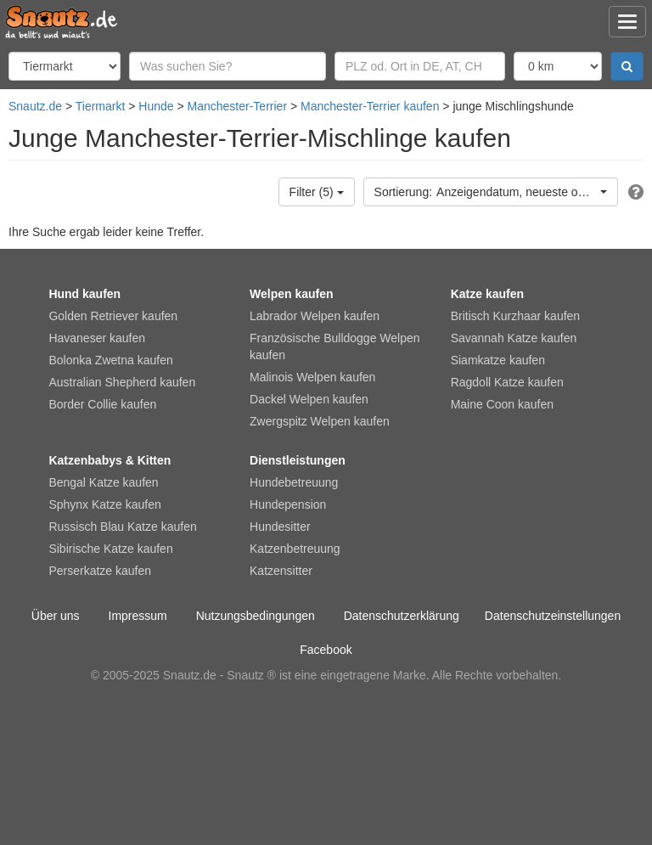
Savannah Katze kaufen (514, 338)
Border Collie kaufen (102, 404)
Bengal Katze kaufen (103, 482)
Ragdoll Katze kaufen (507, 382)
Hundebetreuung (294, 482)
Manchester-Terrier (237, 106)
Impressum (138, 615)
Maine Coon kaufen (502, 404)
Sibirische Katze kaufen (110, 548)
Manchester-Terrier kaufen (370, 106)
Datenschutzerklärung (401, 615)
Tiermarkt (101, 106)
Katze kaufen (487, 294)
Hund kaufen (84, 294)
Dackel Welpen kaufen (309, 399)
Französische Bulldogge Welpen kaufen (335, 346)
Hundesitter (280, 526)
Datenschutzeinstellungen (553, 615)
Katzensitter (281, 570)
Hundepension (288, 504)
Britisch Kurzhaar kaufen (516, 316)
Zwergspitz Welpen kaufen (320, 421)
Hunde (155, 106)
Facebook (325, 649)
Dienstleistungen (298, 460)
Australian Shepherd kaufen (121, 382)
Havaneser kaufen (96, 338)
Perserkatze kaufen (99, 570)
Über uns (55, 615)
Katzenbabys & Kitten (109, 460)
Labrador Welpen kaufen (314, 316)
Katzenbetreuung (295, 548)
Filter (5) (316, 192)
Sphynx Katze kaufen (104, 504)
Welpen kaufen (292, 294)
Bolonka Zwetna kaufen (110, 360)
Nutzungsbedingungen (255, 615)
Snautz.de (35, 106)
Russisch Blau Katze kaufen (122, 526)
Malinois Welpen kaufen (312, 377)
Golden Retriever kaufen (112, 316)
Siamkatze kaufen (498, 360)
